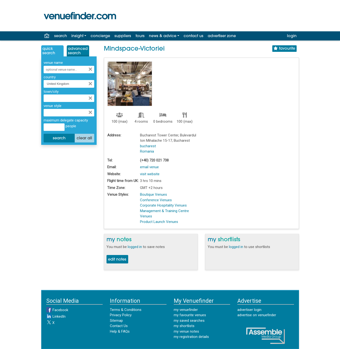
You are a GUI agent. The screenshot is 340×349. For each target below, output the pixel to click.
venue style (52, 106)
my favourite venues (190, 315)
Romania (147, 151)
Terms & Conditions (125, 310)
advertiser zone (222, 36)
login (292, 36)
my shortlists (184, 326)
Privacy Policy (121, 315)
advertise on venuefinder (256, 315)
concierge (100, 36)
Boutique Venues (153, 194)
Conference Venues (156, 200)
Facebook (57, 310)
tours (140, 36)
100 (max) (119, 121)
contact (193, 36)
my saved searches (189, 320)
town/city (51, 91)
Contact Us (119, 326)
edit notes (117, 260)
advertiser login (249, 310)
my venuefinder (186, 310)
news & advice (162, 36)
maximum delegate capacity (66, 120)
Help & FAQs (120, 331)
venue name (53, 62)
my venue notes (186, 331)
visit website (150, 174)
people (70, 126)
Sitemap (116, 320)
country (50, 77)
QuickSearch (48, 51)
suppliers (122, 36)
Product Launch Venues (159, 222)
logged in (135, 247)
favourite (284, 49)
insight (77, 36)
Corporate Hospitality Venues (163, 205)
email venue (149, 167)
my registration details (191, 337)
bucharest (148, 146)
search (60, 36)
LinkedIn (56, 316)
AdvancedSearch (78, 51)
